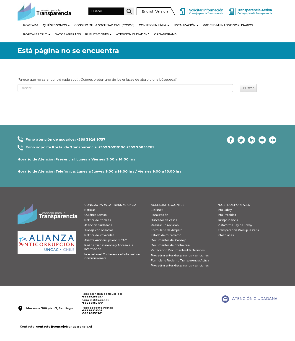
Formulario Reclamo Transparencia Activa (180, 260)
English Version (155, 11)
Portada (30, 25)
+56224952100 (92, 302)
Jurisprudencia (228, 220)
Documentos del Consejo (168, 240)
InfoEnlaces (226, 235)
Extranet (157, 210)
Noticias (89, 210)
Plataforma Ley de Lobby (235, 225)
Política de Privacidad (99, 235)
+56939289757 (92, 296)
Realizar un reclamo (165, 225)
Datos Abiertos (68, 34)
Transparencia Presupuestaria (238, 230)
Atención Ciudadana (133, 34)
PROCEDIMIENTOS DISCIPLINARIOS (228, 25)
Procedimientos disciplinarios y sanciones (180, 255)
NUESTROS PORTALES (234, 205)
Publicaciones (98, 34)
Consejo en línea (154, 25)
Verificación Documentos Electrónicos (177, 250)
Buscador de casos (164, 220)
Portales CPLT (36, 34)
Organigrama (165, 34)
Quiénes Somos (56, 25)
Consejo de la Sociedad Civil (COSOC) (104, 25)
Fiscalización (186, 25)
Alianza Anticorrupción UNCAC (105, 240)
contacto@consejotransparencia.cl (64, 326)
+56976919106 (91, 310)
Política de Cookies (97, 220)
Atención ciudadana (98, 225)
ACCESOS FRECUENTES (167, 205)
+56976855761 (91, 313)
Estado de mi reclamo (166, 235)
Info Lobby (225, 210)
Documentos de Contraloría (170, 245)
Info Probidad (227, 215)
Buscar (248, 88)
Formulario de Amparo (166, 230)
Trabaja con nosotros (98, 230)
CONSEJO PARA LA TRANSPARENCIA (110, 205)
